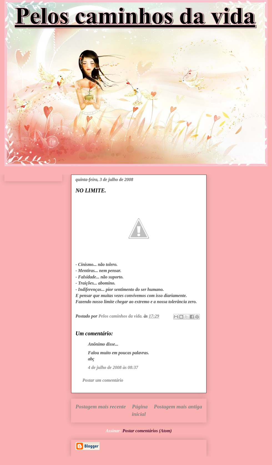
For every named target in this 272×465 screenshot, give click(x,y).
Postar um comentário (102, 380)
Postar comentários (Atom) (147, 430)
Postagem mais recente (100, 406)
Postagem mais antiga (178, 406)
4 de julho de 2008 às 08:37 (113, 367)
